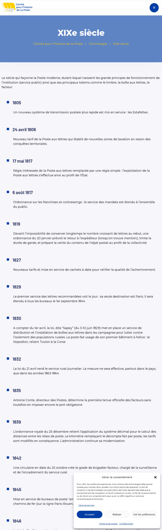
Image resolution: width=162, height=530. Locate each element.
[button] (155, 477)
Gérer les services (86, 505)
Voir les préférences (144, 514)
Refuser (117, 514)
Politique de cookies (108, 523)
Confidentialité (126, 523)
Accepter (89, 514)
